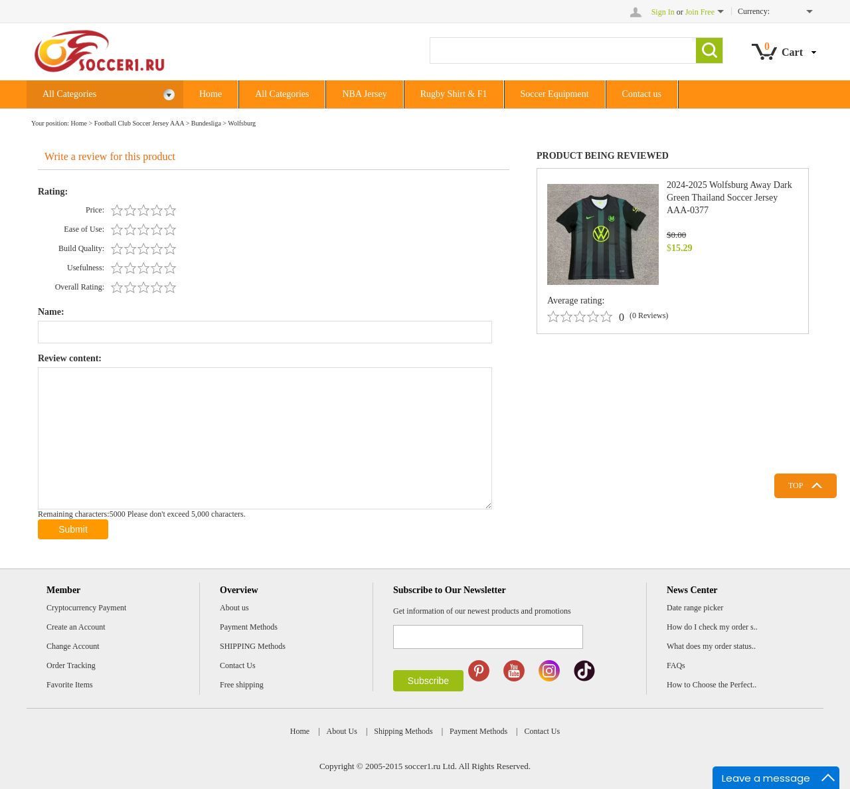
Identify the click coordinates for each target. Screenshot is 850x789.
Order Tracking (71, 665)
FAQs (676, 665)
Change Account (73, 646)
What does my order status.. (711, 646)
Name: (51, 312)
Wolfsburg (242, 123)
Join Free (700, 12)
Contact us (642, 94)
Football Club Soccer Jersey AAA (139, 123)
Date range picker (695, 607)
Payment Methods (249, 627)
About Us (342, 731)
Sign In (663, 12)
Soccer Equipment (555, 94)
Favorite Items (69, 684)
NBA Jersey (364, 94)
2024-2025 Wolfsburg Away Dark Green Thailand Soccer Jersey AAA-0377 (729, 197)
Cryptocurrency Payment (86, 607)
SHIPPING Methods (253, 646)
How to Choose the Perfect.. (711, 684)
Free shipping (242, 684)
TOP (795, 485)
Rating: (53, 192)
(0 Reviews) (649, 315)
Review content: (70, 358)
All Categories (108, 94)
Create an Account (76, 627)
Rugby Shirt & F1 (453, 94)
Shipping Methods (403, 731)
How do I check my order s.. (712, 627)
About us (234, 607)
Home (210, 94)
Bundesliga (206, 123)
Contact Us (238, 665)
